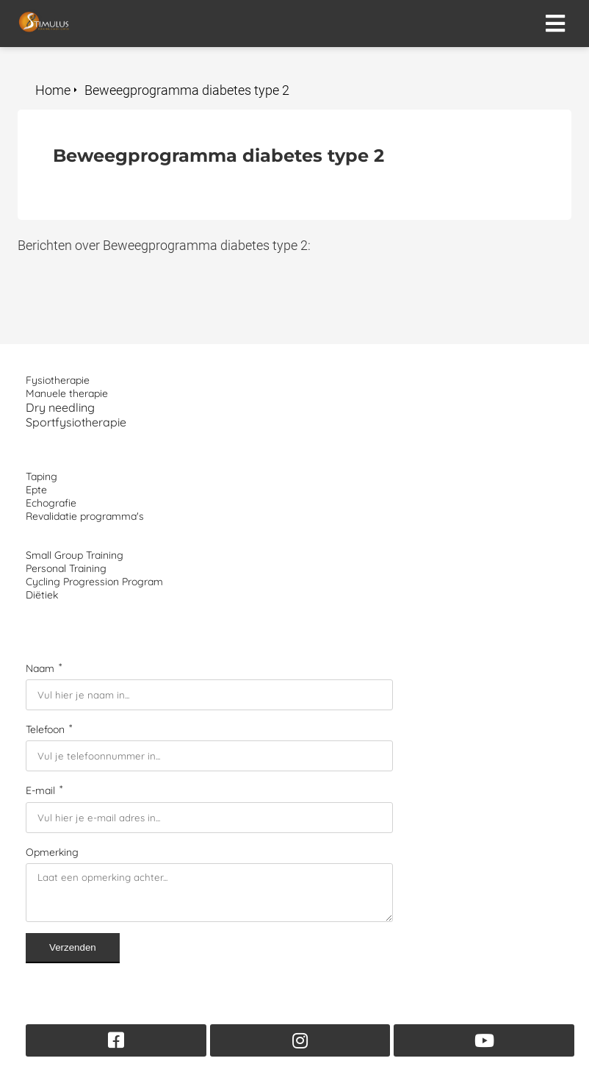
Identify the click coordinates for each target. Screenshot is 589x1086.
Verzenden (72, 947)
